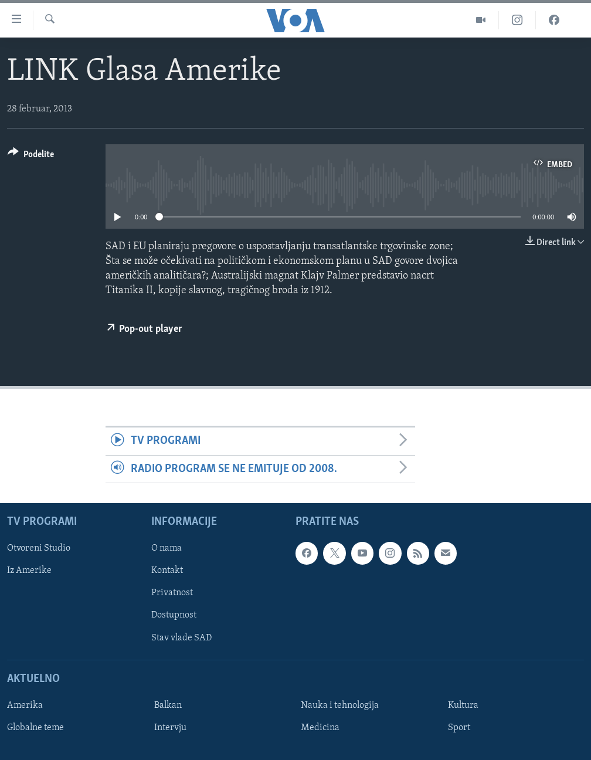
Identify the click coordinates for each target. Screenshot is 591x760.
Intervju (170, 727)
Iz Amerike (29, 571)
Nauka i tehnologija (340, 705)
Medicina (320, 727)
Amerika (25, 705)
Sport (459, 727)
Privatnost (172, 593)
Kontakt (167, 571)
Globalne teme (35, 727)
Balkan (168, 705)
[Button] (31, 156)
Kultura (463, 705)
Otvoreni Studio (38, 549)
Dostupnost (173, 615)
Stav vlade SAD (181, 638)
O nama (166, 549)
